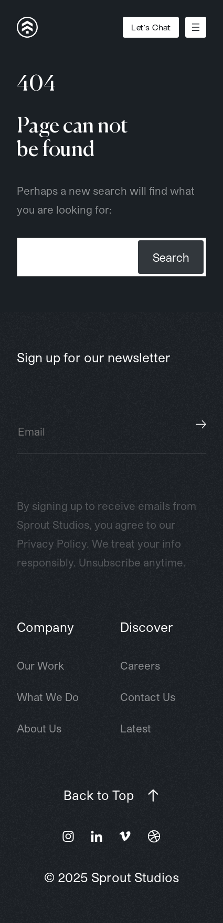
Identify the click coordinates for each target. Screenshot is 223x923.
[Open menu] (195, 27)
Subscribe (201, 424)
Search (171, 257)
